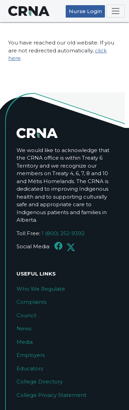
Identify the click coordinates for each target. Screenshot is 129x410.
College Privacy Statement (51, 395)
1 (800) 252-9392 (63, 233)
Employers (31, 355)
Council (26, 315)
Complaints (31, 302)
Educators (30, 368)
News (24, 328)
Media (25, 342)
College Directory (40, 381)
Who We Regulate (41, 289)
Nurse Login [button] (85, 11)
